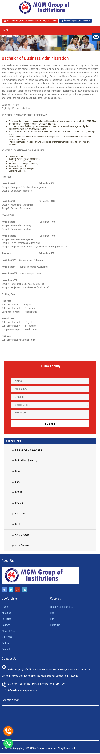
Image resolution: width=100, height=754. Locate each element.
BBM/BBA (55, 626)
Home (5, 608)
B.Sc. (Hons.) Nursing (24, 461)
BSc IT (53, 614)
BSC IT (17, 493)
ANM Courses (21, 546)
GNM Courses (21, 535)
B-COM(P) (19, 514)
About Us (6, 614)
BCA (16, 472)
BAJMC (17, 503)
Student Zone (9, 632)
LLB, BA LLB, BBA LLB (61, 608)
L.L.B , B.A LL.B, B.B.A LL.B (27, 450)
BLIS (16, 525)
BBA (16, 482)
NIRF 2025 (7, 638)
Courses (6, 626)
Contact (6, 650)
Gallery (5, 644)
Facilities (6, 620)
